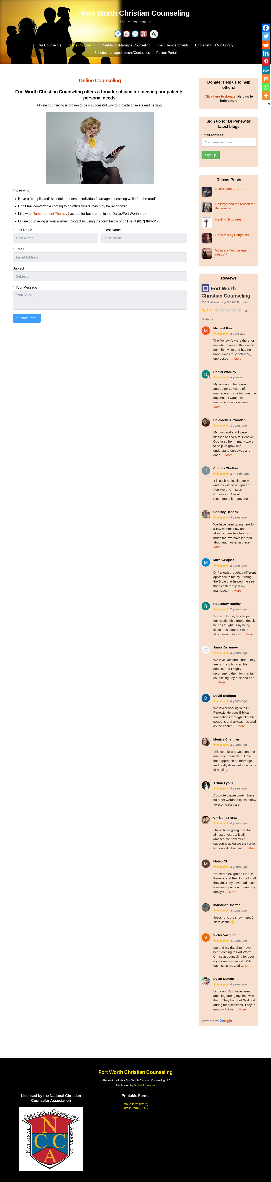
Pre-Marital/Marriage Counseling (126, 45)
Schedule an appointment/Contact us (122, 52)
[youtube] (126, 34)
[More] (266, 95)
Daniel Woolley (224, 372)
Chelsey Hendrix (226, 512)
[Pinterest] (266, 61)
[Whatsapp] (266, 87)
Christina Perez (225, 817)
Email (20, 249)
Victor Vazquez (224, 935)
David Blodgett (224, 695)
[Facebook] (266, 28)
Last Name (112, 230)
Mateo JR (220, 861)
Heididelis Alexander (229, 420)
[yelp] (143, 34)
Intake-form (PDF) (135, 1108)
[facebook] (118, 34)
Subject (18, 268)
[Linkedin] (266, 53)
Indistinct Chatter (226, 905)
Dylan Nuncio (223, 979)
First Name (24, 230)
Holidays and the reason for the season (235, 206)
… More (236, 358)
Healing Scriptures (228, 219)
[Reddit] (266, 45)
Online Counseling (81, 45)
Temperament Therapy (50, 213)
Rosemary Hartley (227, 603)
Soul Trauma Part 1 (229, 188)
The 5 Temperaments (173, 45)
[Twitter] (266, 36)
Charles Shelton (225, 468)
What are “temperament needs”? (232, 252)
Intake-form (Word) (135, 1104)
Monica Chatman (226, 739)
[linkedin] (135, 34)
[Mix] (266, 78)
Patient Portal (166, 52)
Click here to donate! (220, 96)
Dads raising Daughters (232, 235)
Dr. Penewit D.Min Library (214, 45)
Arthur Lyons (223, 783)
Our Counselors (49, 45)
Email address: (213, 135)
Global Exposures (144, 1085)
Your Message (26, 287)
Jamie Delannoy (225, 647)
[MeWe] (266, 70)
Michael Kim (222, 328)
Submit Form (27, 318)
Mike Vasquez (223, 560)
